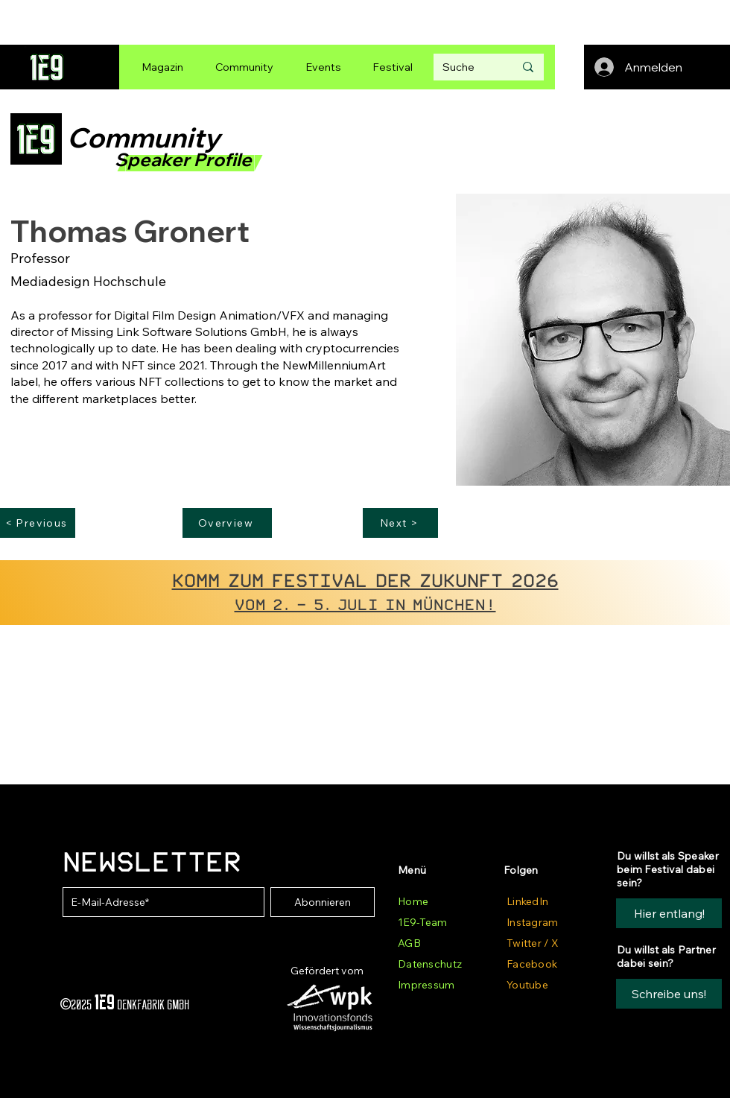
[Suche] (467, 67)
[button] (669, 994)
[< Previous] (37, 523)
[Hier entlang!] (669, 913)
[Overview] (227, 523)
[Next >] (400, 523)
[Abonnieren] (322, 902)
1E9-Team (422, 922)
